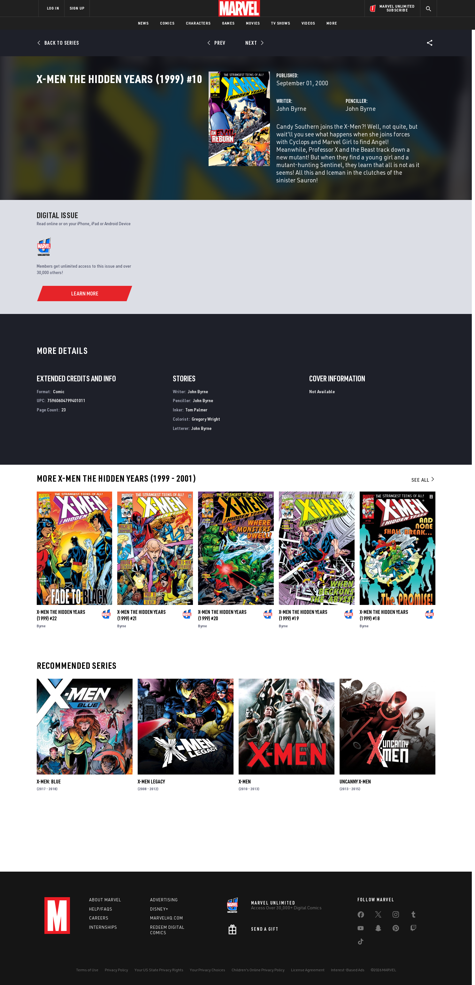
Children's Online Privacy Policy (258, 969)
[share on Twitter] (378, 915)
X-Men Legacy (151, 841)
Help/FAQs (100, 909)
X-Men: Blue (49, 841)
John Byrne (171, 136)
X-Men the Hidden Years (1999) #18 (384, 674)
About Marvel (105, 899)
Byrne (41, 685)
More (331, 23)
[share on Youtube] (360, 929)
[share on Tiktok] (360, 943)
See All (423, 539)
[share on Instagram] (396, 915)
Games (228, 23)
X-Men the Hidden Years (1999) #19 (303, 674)
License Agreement (308, 969)
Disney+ (159, 909)
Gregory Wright (206, 478)
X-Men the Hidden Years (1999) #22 (61, 674)
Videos (308, 23)
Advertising (164, 899)
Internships (103, 927)
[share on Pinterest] (396, 929)
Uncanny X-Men (355, 841)
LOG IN (53, 8)
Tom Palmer (196, 469)
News (143, 23)
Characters (198, 23)
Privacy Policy (116, 969)
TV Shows (280, 23)
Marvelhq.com (166, 917)
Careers (99, 917)
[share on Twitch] (413, 929)
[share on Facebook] (360, 916)
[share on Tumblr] (413, 915)
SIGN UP (77, 8)
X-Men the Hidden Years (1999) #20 (222, 674)
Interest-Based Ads (347, 969)
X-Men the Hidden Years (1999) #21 (141, 674)
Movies (253, 23)
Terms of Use (87, 969)
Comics (167, 23)
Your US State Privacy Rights (158, 969)
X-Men (245, 841)
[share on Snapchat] (378, 929)
